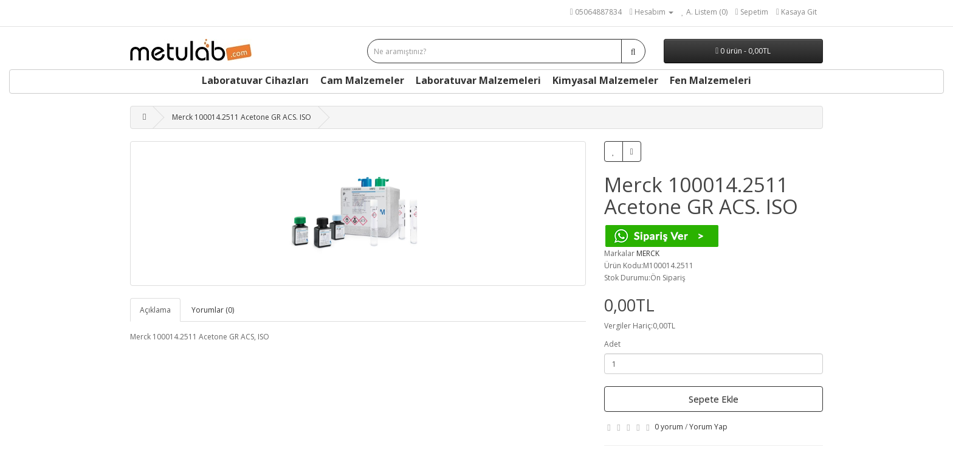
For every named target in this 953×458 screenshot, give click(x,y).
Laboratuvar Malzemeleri (478, 80)
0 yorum (669, 427)
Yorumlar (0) (212, 310)
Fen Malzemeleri (710, 80)
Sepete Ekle (713, 399)
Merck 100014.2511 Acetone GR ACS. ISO (241, 117)
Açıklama (155, 310)
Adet (612, 344)
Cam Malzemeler (362, 80)
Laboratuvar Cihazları (255, 80)
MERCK (647, 253)
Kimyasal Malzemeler (605, 80)
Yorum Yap (708, 427)
